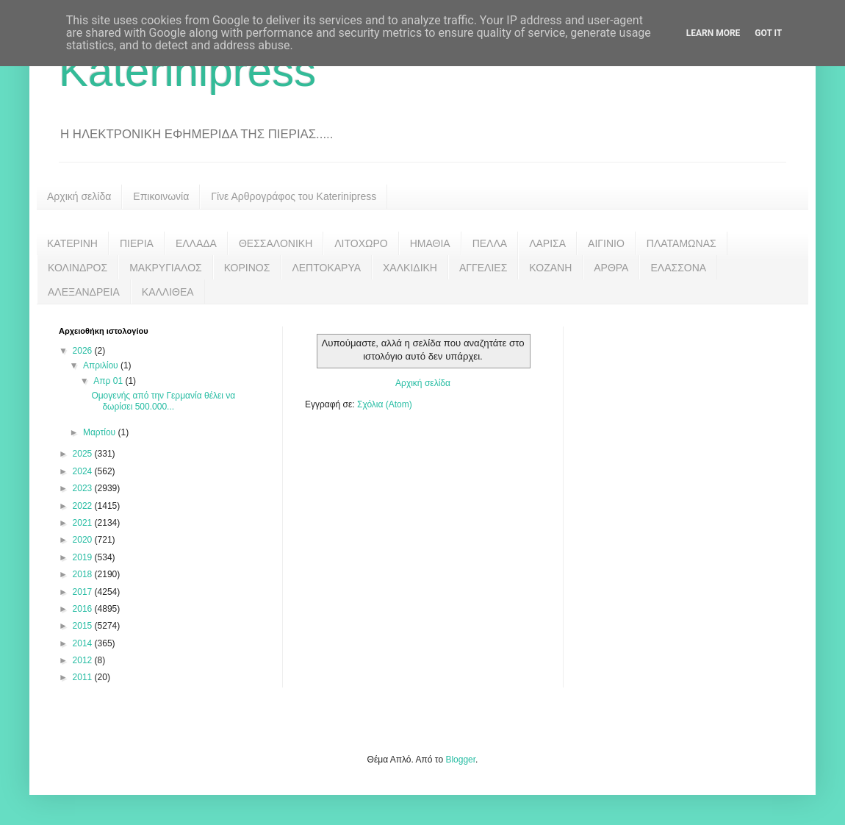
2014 (84, 643)
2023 (84, 488)
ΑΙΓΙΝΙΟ (606, 243)
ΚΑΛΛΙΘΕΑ (168, 292)
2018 (84, 574)
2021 (84, 523)
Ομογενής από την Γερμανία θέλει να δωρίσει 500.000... (163, 400)
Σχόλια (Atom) (384, 404)
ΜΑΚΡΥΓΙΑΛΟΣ (165, 268)
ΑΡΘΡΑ (611, 268)
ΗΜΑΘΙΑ (430, 243)
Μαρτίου (100, 432)
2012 (84, 660)
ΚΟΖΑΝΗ (550, 268)
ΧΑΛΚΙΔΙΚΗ (410, 268)
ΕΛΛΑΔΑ (196, 243)
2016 (84, 609)
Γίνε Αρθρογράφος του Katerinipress (293, 196)
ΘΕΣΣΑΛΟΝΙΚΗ (275, 243)
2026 (84, 351)
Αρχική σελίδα (79, 196)
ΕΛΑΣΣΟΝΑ (678, 268)
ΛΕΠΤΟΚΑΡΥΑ (326, 268)
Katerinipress (187, 71)
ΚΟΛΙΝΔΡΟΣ (77, 268)
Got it (768, 33)
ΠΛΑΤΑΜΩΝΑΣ (681, 243)
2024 (84, 471)
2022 (84, 506)
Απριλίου (102, 365)
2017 (84, 592)
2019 (84, 557)
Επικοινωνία (161, 196)
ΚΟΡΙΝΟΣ (247, 268)
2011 (84, 677)
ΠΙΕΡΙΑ (137, 243)
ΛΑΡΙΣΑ (547, 243)
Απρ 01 (109, 381)
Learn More (713, 33)
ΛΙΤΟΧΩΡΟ (360, 243)
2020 (84, 540)
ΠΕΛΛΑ (490, 243)
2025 (84, 454)
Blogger (460, 759)
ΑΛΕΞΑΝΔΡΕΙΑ (84, 292)
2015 (84, 626)
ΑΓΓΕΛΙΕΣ (483, 268)
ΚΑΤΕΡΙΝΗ (72, 243)
